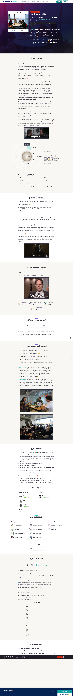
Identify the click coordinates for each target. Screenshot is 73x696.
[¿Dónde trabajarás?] (70, 346)
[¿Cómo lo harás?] (70, 342)
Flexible (38, 565)
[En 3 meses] (37, 156)
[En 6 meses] (26, 166)
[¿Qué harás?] (70, 340)
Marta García (25, 30)
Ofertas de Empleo (17, 1)
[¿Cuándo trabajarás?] (70, 344)
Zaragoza (28, 332)
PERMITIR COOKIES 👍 (65, 689)
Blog (44, 1)
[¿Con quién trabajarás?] (70, 348)
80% (51, 20)
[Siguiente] (71, 356)
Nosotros (39, 1)
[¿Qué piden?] (70, 350)
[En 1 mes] (32, 147)
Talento (28, 1)
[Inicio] (70, 338)
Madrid (33, 332)
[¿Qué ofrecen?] (70, 352)
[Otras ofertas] (67, 657)
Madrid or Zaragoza (42, 20)
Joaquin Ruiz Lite (23, 367)
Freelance (34, 1)
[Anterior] (71, 358)
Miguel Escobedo (23, 379)
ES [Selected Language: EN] (68, 1)
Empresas (24, 1)
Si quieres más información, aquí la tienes (10, 694)
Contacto (48, 1)
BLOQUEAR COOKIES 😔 (64, 692)
